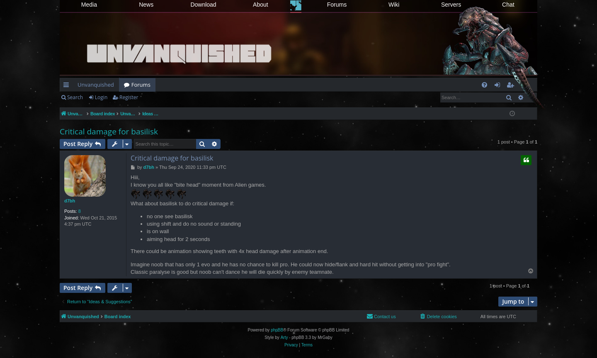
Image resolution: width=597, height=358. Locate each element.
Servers (451, 4)
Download (203, 4)
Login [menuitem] (499, 86)
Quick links (68, 86)
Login (101, 97)
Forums (337, 4)
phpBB (277, 330)
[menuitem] (484, 85)
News (146, 4)
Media (89, 4)
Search (75, 97)
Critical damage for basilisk (109, 131)
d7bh (69, 200)
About (260, 4)
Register (128, 97)
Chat (508, 4)
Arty (284, 337)
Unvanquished (96, 84)
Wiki (393, 4)
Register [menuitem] (512, 86)
